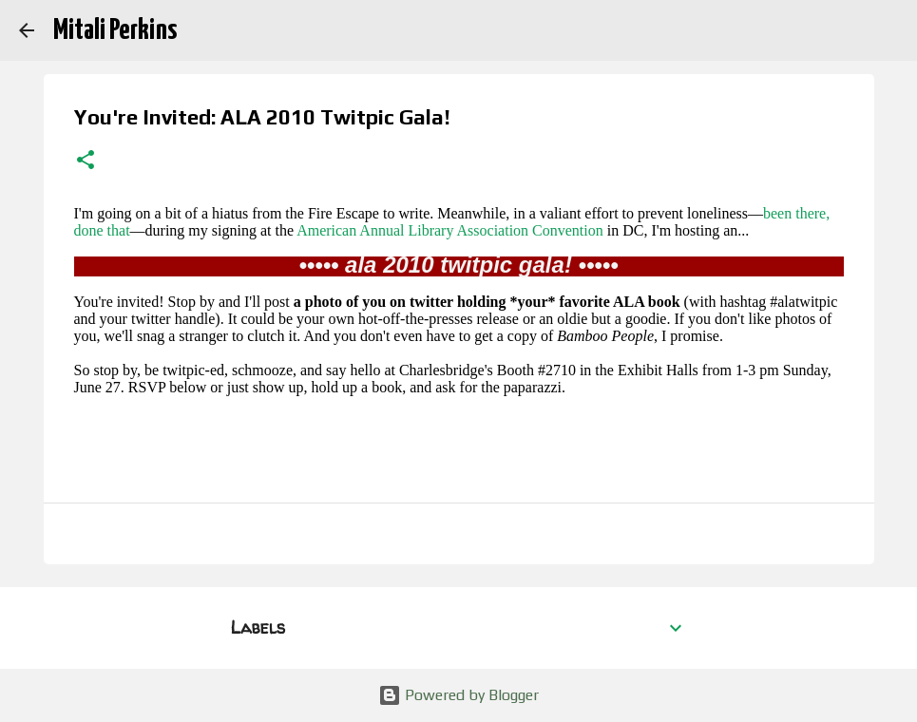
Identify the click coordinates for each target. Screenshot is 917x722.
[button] (85, 161)
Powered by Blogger (458, 695)
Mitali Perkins (115, 30)
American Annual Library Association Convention (449, 230)
